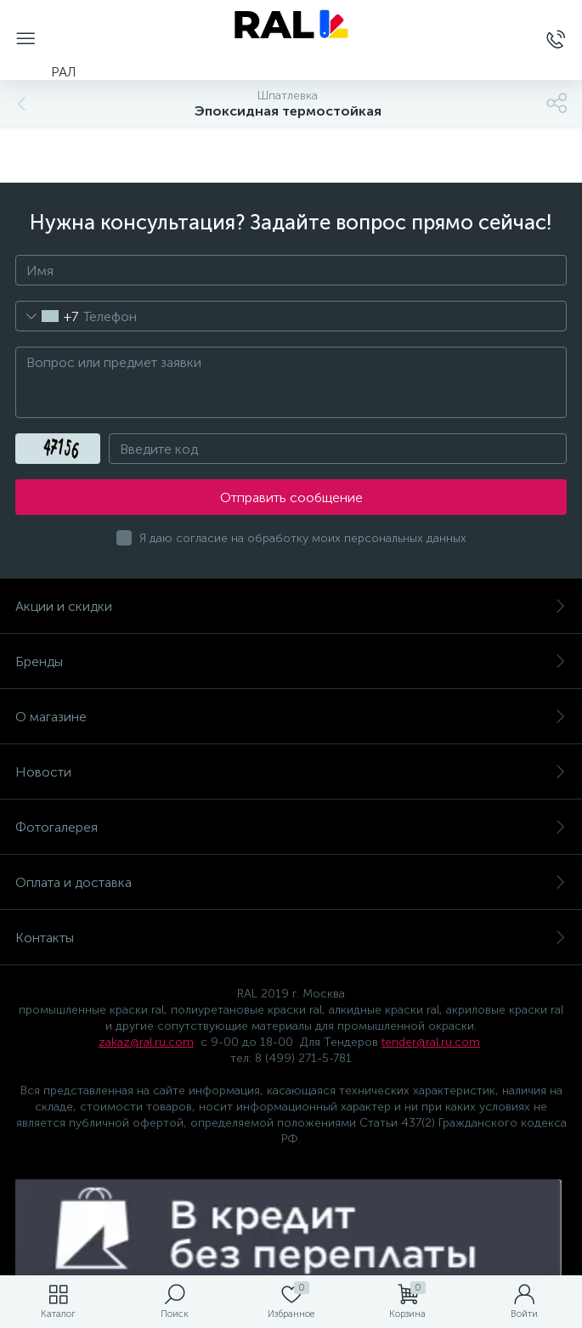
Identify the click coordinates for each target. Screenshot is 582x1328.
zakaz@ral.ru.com (146, 1042)
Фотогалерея (291, 827)
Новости (291, 772)
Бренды (291, 661)
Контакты (291, 938)
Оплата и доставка (291, 882)
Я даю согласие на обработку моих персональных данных (302, 538)
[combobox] (47, 316)
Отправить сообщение (291, 497)
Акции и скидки (291, 606)
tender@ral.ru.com (430, 1042)
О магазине (291, 717)
